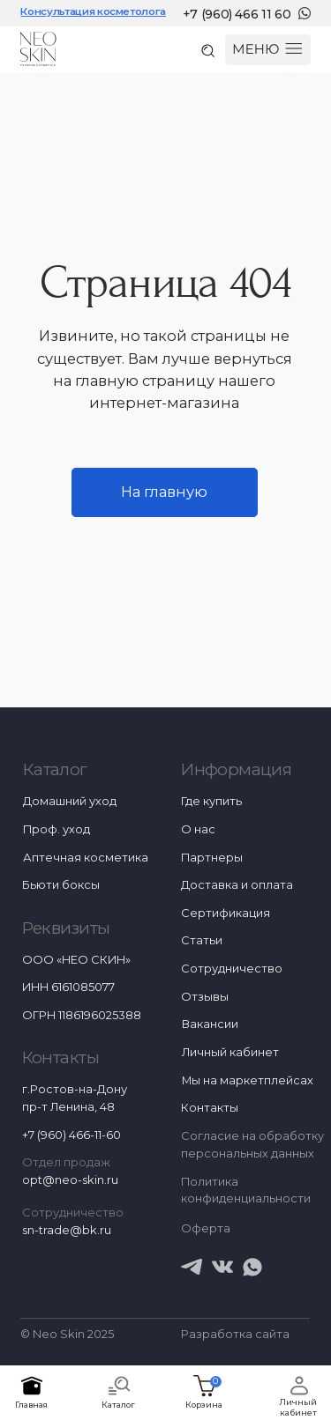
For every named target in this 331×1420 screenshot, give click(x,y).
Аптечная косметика (85, 857)
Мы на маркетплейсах (247, 1080)
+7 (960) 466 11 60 (237, 14)
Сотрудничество (231, 968)
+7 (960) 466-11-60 (71, 1135)
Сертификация (225, 913)
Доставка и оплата (237, 884)
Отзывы (205, 996)
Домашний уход (70, 801)
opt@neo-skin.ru (70, 1180)
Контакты (209, 1107)
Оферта (205, 1228)
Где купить (211, 801)
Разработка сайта (235, 1334)
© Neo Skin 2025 (67, 1334)
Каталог (55, 769)
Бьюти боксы (61, 884)
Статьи (201, 940)
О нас (198, 829)
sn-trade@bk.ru (66, 1230)
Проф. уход (56, 829)
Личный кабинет (298, 1407)
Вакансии (210, 1024)
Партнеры (212, 857)
